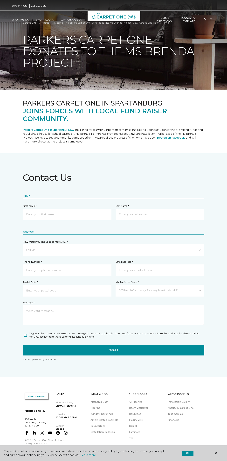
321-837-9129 (38, 5)
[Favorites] (211, 19)
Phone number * (32, 262)
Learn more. (88, 455)
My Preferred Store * (127, 282)
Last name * (122, 206)
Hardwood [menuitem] (135, 413)
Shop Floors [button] (45, 19)
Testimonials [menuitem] (175, 413)
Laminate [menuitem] (134, 432)
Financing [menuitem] (173, 419)
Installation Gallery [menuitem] (179, 401)
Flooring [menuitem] (95, 407)
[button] (205, 19)
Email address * (124, 262)
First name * (30, 206)
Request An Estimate (189, 19)
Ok (188, 453)
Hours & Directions (164, 19)
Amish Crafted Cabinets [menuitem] (104, 419)
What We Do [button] (20, 19)
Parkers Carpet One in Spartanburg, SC (48, 129)
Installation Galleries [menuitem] (102, 432)
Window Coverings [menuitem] (101, 413)
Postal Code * (30, 282)
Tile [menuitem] (131, 438)
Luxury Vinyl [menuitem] (136, 419)
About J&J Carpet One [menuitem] (181, 407)
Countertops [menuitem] (97, 426)
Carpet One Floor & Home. (49, 440)
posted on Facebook (171, 137)
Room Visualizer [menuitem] (138, 407)
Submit (113, 350)
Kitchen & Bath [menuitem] (99, 401)
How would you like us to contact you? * (45, 242)
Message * (28, 302)
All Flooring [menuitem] (135, 401)
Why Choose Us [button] (71, 19)
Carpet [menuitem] (133, 426)
